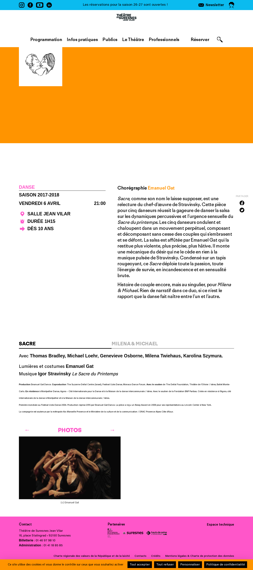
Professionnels (164, 39)
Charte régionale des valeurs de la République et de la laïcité (92, 556)
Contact (25, 524)
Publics (109, 39)
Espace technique (220, 524)
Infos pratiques (82, 39)
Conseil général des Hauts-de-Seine (156, 533)
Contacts (140, 556)
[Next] (112, 429)
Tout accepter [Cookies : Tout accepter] (140, 564)
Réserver (200, 39)
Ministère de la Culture (113, 533)
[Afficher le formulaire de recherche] (220, 39)
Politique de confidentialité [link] (225, 564)
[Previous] (27, 429)
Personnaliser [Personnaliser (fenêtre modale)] (190, 564)
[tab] (65, 345)
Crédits (155, 556)
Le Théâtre (133, 39)
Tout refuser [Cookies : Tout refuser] (165, 564)
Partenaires (116, 524)
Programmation (46, 39)
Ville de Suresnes (133, 533)
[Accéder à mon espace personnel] (231, 5)
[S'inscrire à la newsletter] (211, 5)
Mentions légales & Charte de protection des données (199, 556)
